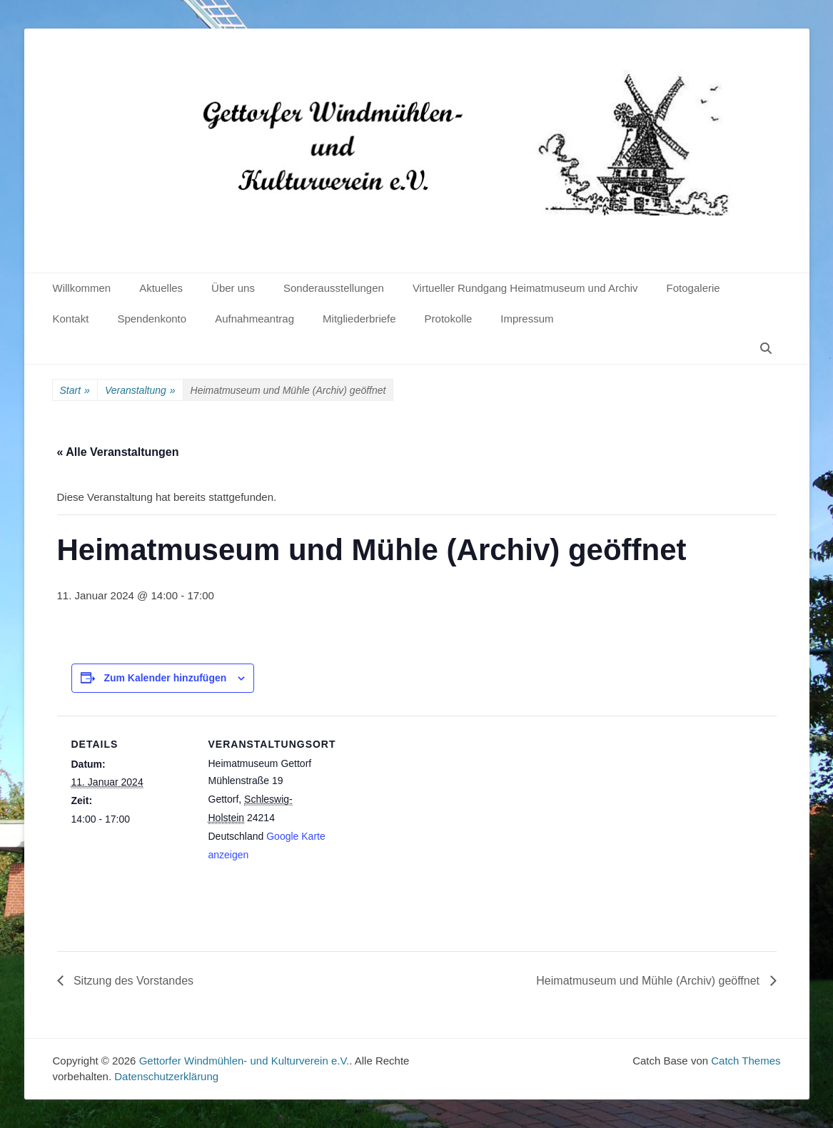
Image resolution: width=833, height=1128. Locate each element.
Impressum (526, 319)
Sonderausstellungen (333, 288)
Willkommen (82, 288)
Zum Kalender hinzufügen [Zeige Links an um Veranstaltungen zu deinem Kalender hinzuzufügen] (165, 678)
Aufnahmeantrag (254, 319)
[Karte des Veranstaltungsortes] (420, 814)
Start (75, 390)
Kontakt (71, 319)
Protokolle (449, 319)
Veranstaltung (140, 390)
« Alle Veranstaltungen (118, 452)
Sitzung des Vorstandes (132, 981)
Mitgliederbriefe (359, 319)
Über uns (233, 288)
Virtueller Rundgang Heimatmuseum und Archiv (525, 288)
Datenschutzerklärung (166, 1076)
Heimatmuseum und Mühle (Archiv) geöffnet (649, 981)
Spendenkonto (151, 319)
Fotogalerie (693, 288)
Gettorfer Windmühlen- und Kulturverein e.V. (244, 1061)
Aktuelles (161, 288)
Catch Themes (745, 1061)
